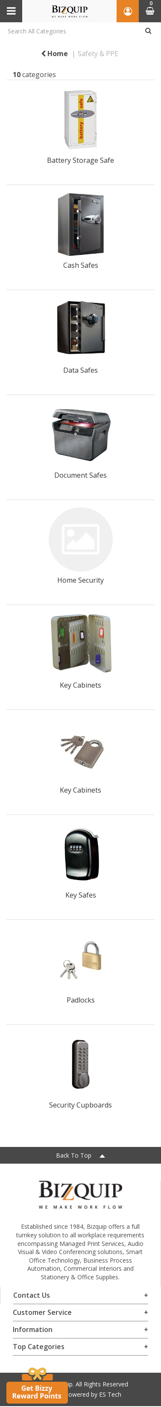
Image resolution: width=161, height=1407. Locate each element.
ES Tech (110, 1394)
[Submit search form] (148, 30)
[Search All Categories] (80, 30)
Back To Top (80, 1155)
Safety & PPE (98, 53)
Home (54, 53)
